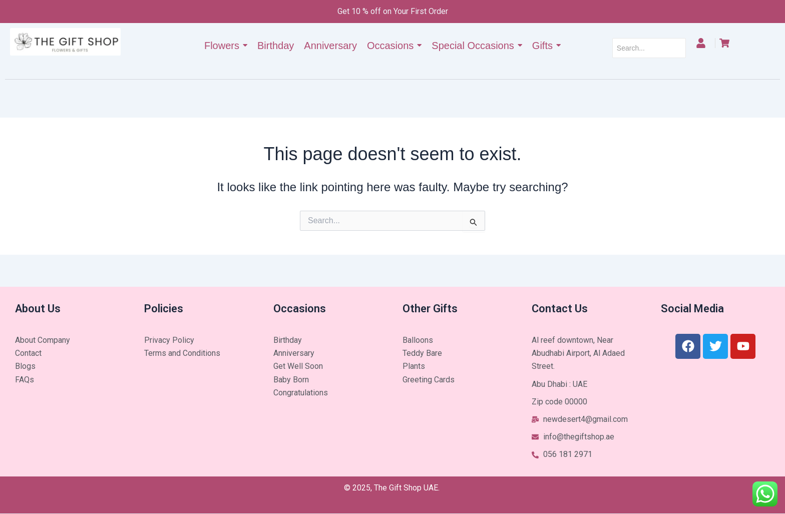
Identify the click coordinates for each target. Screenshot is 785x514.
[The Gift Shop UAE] (65, 42)
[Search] (649, 48)
